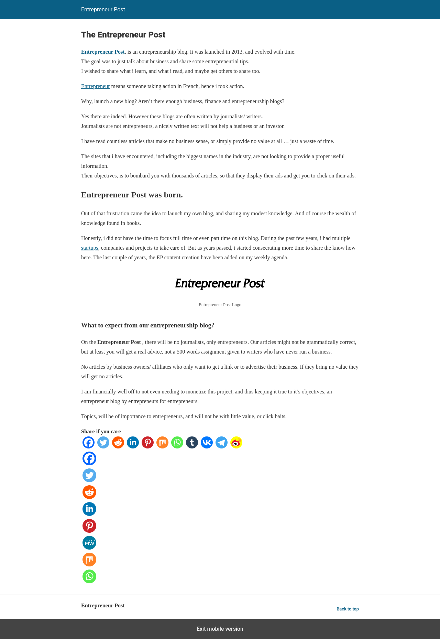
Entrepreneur (95, 86)
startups (89, 248)
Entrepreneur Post (103, 52)
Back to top (348, 608)
